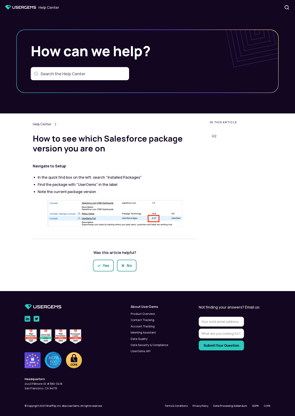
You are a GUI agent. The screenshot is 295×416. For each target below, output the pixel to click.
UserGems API (140, 351)
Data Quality (139, 339)
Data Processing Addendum (230, 406)
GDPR (255, 406)
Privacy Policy (200, 406)
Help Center (42, 124)
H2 (214, 136)
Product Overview (143, 314)
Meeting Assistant (143, 332)
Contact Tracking (142, 320)
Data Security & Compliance (149, 345)
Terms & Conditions (176, 406)
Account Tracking (142, 326)
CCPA (267, 406)
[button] (238, 123)
